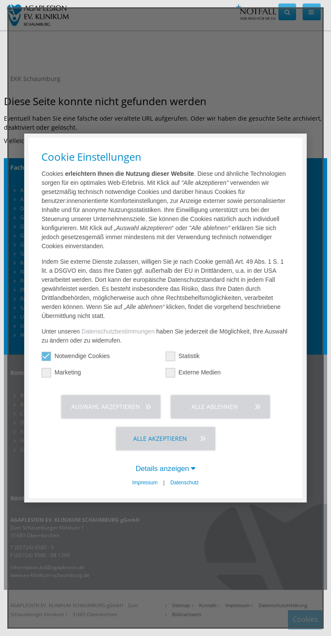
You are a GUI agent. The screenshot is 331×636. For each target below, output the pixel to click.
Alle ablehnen (214, 406)
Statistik (183, 356)
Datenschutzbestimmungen (118, 331)
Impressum (145, 483)
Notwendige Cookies (75, 356)
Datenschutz (184, 483)
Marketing (61, 372)
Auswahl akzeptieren (105, 406)
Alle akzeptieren (160, 438)
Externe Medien (193, 372)
